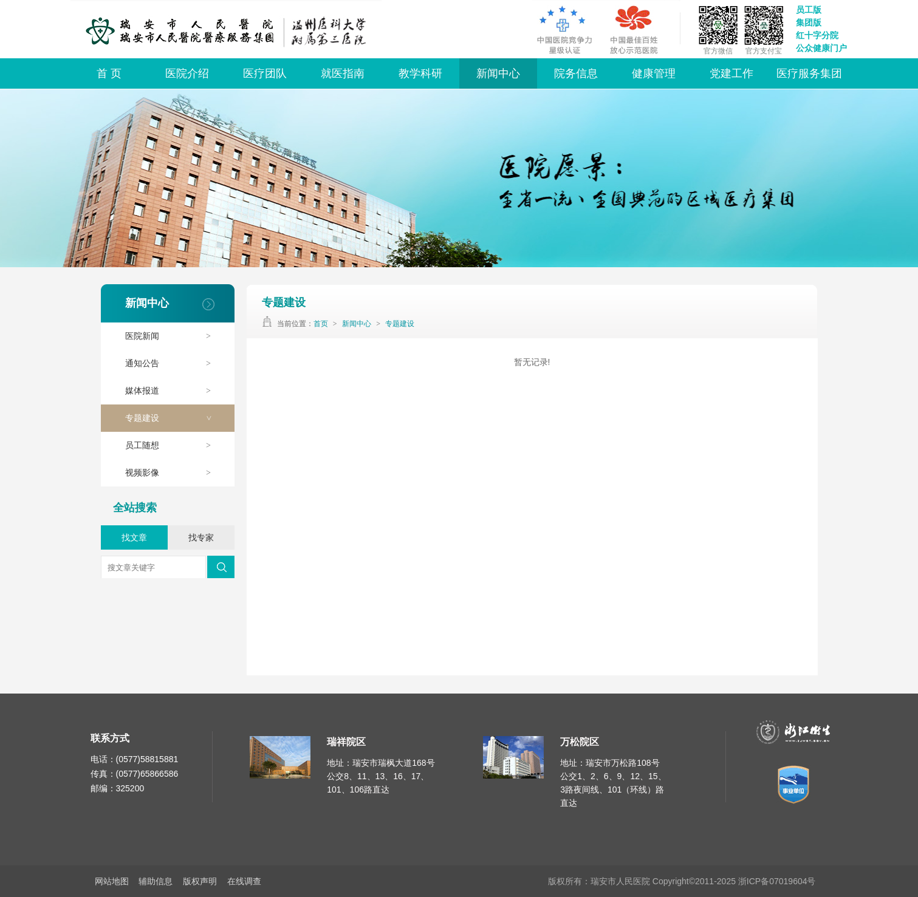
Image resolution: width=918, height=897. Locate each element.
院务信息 (576, 73)
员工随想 (173, 445)
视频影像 (173, 472)
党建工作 (731, 73)
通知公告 (173, 363)
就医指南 (343, 73)
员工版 (808, 10)
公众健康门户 (821, 48)
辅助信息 (156, 881)
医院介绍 (187, 73)
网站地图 (112, 881)
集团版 (808, 22)
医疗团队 (265, 73)
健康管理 (654, 73)
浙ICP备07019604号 (777, 881)
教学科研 (420, 73)
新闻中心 (498, 73)
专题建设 (173, 418)
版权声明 (200, 881)
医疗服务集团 (809, 73)
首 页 (109, 73)
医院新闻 (173, 336)
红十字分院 (817, 35)
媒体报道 (173, 390)
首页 (320, 323)
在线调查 (244, 881)
